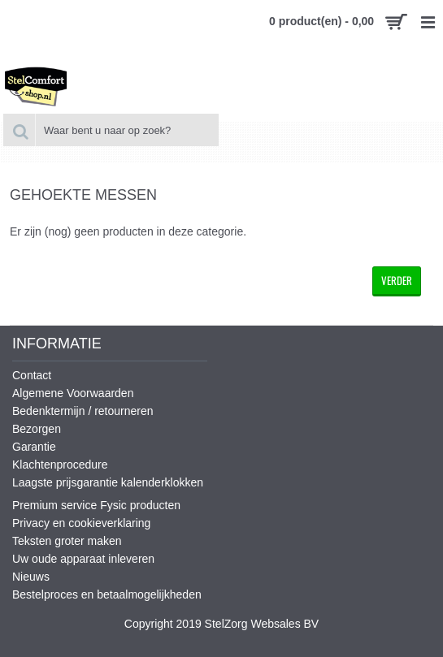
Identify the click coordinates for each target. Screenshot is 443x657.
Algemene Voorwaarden (72, 393)
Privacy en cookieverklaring (81, 523)
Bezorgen (36, 428)
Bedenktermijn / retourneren (83, 410)
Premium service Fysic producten (96, 505)
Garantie (34, 446)
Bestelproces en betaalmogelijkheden (107, 594)
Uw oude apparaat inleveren (83, 558)
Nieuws (31, 576)
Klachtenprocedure (60, 464)
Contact (31, 375)
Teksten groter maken (67, 540)
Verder (396, 280)
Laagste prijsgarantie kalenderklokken (107, 482)
